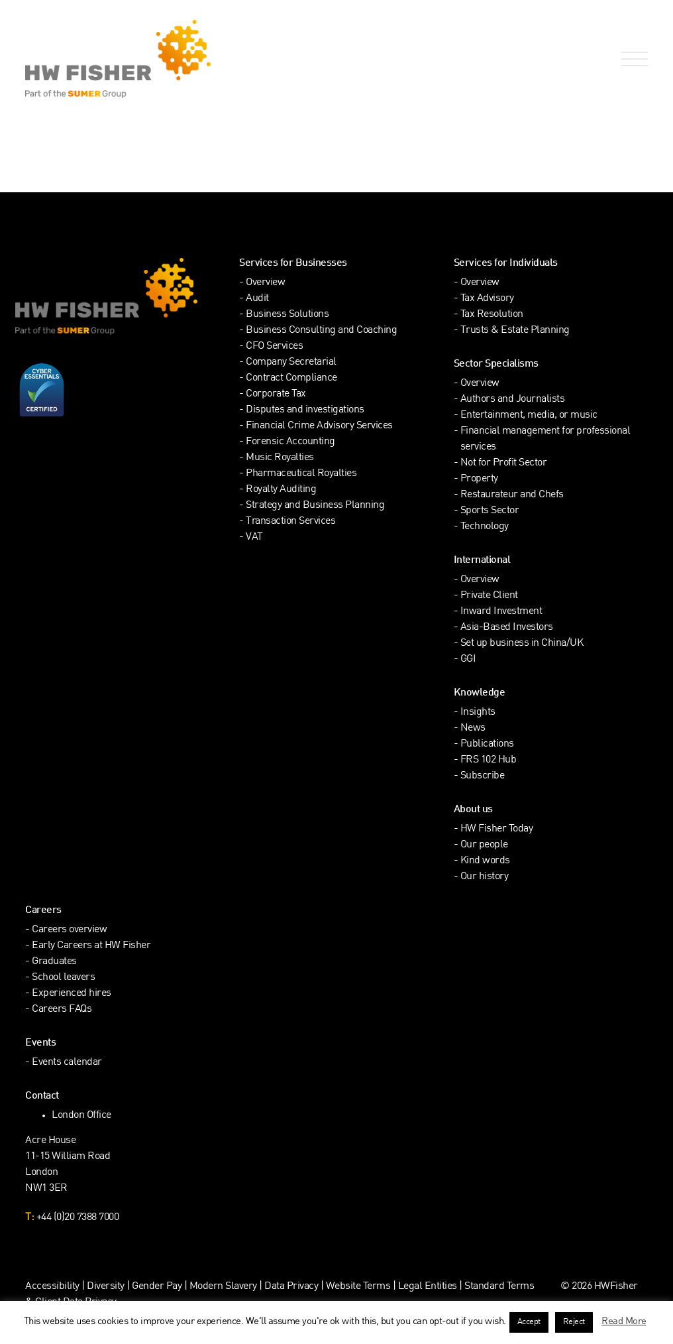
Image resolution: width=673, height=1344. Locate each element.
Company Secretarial (291, 362)
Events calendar (67, 1063)
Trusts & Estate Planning (515, 331)
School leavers (63, 978)
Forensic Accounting (290, 442)
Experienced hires (71, 994)
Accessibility (52, 1287)
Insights (477, 712)
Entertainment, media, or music (528, 415)
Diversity (106, 1287)
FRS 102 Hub (488, 760)
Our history (484, 877)
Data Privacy (291, 1287)
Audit (257, 299)
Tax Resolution (491, 315)
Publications (487, 744)
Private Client (489, 596)
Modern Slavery (224, 1287)
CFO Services (274, 346)
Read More (624, 1321)
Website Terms (358, 1287)
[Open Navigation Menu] (632, 59)
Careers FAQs (61, 1009)
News (473, 728)
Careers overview (69, 930)
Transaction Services (290, 521)
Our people (484, 845)
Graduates (54, 962)
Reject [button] (574, 1322)
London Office (81, 1116)
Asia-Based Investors (506, 628)
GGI (468, 659)
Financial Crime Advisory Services (319, 426)
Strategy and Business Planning (315, 506)
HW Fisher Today (496, 829)
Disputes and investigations (305, 410)
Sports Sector (489, 511)
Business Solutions (287, 315)
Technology (484, 527)
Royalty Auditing (281, 490)
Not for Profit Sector (503, 463)
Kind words (485, 861)
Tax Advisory (487, 299)
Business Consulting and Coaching (321, 331)
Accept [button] (529, 1322)
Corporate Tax (276, 394)
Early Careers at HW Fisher (91, 946)
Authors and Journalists (512, 399)
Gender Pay (156, 1287)
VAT (254, 537)
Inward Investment (501, 612)
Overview (265, 283)
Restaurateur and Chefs (512, 495)
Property (479, 479)
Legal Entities (427, 1287)
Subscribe (482, 776)
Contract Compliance (291, 378)
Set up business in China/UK (522, 643)
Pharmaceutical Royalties (301, 474)
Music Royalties (280, 458)
